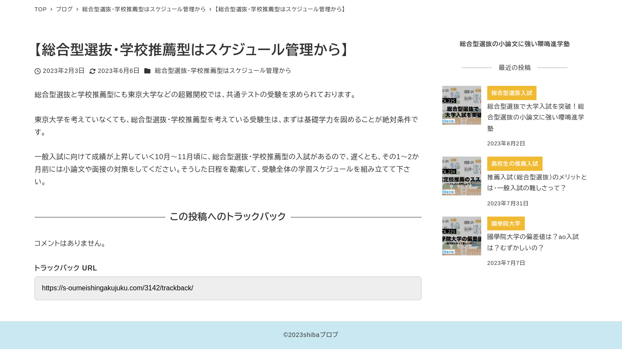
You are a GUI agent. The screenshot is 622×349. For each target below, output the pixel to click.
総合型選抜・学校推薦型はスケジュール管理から (223, 70)
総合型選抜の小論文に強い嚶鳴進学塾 (515, 44)
